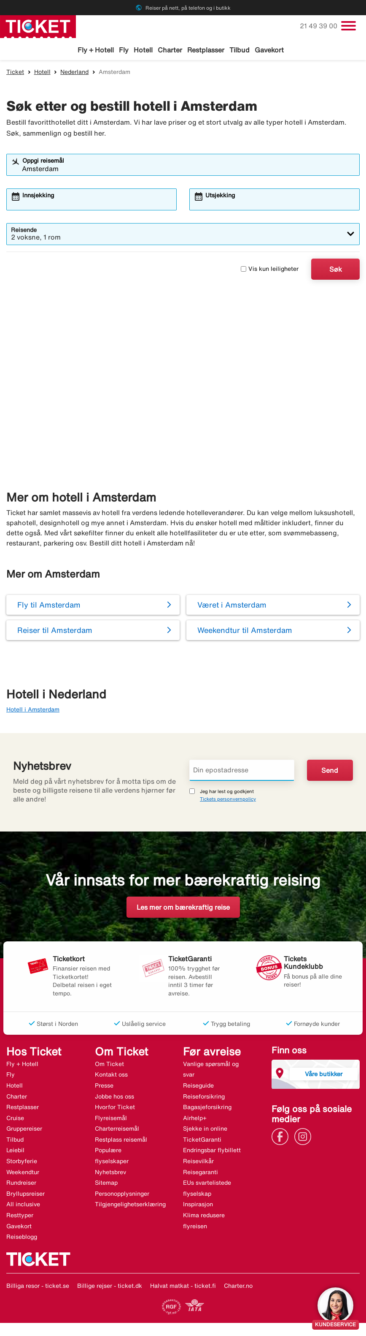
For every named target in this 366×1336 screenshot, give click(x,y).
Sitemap (106, 1184)
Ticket (15, 73)
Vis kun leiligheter (270, 270)
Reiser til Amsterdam (54, 631)
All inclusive (23, 1206)
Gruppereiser (24, 1130)
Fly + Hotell (96, 49)
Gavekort (269, 49)
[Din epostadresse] (241, 771)
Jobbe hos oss (114, 1098)
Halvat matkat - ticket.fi (183, 1287)
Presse (104, 1087)
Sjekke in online (205, 1130)
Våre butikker (323, 1075)
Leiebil (15, 1152)
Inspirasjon (198, 1206)
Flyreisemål (111, 1119)
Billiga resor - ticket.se (37, 1287)
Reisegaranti (200, 1173)
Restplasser (205, 49)
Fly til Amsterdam (49, 606)
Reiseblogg (21, 1238)
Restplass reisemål (121, 1141)
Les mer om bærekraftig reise (183, 908)
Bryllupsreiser (25, 1195)
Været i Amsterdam (231, 606)
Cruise (15, 1119)
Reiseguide (198, 1087)
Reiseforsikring (204, 1098)
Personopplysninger (122, 1195)
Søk (335, 270)
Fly (124, 49)
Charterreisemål (117, 1130)
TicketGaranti (202, 1141)
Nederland (74, 73)
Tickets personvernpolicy (228, 800)
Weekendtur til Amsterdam (244, 631)
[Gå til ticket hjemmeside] (38, 25)
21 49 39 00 (319, 25)
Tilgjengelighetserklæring (130, 1206)
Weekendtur (22, 1173)
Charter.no (238, 1287)
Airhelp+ (195, 1119)
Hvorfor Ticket (115, 1108)
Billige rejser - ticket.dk (109, 1287)
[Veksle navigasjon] (348, 26)
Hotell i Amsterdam (32, 711)
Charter (170, 49)
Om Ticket (109, 1065)
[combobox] (188, 170)
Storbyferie (21, 1162)
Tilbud (239, 49)
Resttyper (19, 1216)
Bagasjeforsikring (207, 1108)
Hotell (143, 49)
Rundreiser (21, 1184)
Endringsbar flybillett (212, 1152)
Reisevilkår (198, 1162)
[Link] (282, 1137)
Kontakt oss (111, 1076)
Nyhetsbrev (110, 1173)
